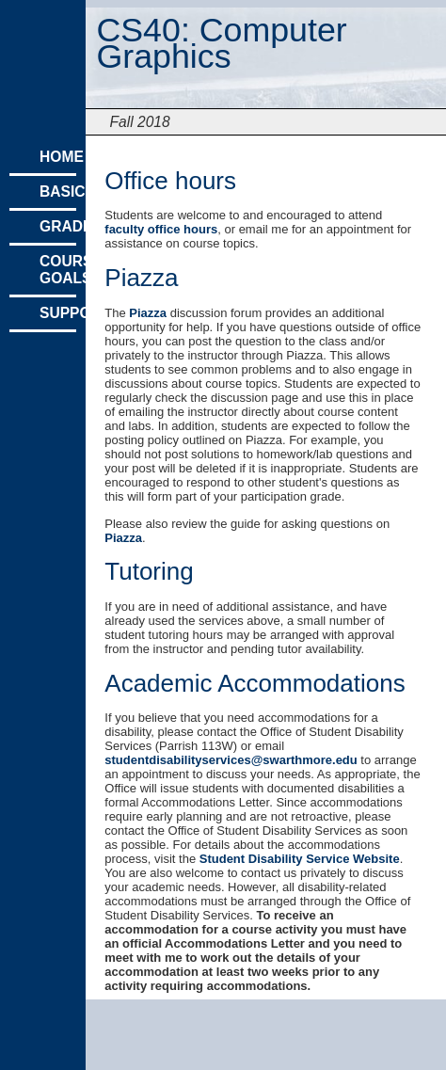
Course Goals (58, 269)
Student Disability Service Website (299, 859)
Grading (58, 226)
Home (58, 157)
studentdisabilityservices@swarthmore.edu (230, 760)
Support (58, 313)
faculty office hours (160, 229)
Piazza (148, 313)
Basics (58, 192)
